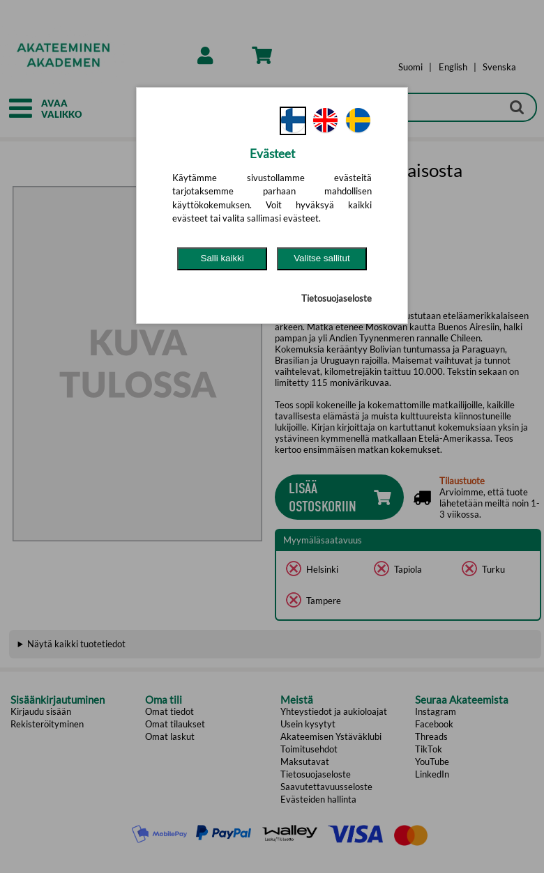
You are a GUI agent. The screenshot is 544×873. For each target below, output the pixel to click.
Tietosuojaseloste (336, 298)
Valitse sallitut (322, 258)
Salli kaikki (222, 258)
